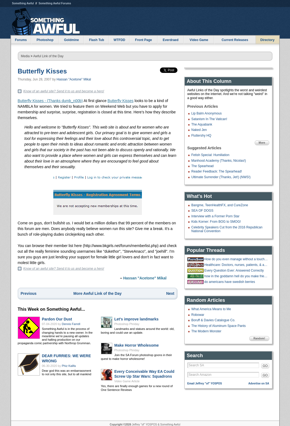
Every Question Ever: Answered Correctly (234, 270)
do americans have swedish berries (229, 282)
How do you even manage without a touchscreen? (236, 259)
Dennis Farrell (71, 324)
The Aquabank (201, 124)
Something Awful (23, 3)
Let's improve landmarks (136, 319)
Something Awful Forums (55, 3)
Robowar (197, 315)
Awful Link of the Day (48, 56)
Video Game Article (127, 381)
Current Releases (235, 40)
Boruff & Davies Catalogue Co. (213, 320)
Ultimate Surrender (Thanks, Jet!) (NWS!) (221, 177)
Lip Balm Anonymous (206, 113)
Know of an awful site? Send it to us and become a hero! (63, 91)
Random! (259, 338)
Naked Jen (199, 130)
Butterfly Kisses (42, 71)
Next (170, 293)
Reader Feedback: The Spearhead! (216, 171)
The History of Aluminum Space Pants (218, 326)
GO (265, 366)
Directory (267, 40)
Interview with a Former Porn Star (215, 216)
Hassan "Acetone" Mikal (74, 79)
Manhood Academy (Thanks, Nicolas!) (218, 161)
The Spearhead (202, 166)
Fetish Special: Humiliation (210, 155)
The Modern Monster (206, 331)
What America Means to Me (211, 309)
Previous (29, 293)
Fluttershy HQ (201, 135)
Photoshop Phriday (126, 324)
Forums (21, 40)
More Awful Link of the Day (98, 293)
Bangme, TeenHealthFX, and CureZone (219, 205)
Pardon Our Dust (57, 319)
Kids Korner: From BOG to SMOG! (216, 222)
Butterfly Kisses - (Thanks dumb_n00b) (50, 101)
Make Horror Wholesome (136, 345)
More (262, 142)
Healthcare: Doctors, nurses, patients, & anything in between (236, 265)
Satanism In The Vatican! (209, 119)
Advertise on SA (258, 383)
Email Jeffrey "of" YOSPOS (204, 383)
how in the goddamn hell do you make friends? (236, 276)
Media (25, 56)
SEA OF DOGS (202, 210)
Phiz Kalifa (69, 365)
